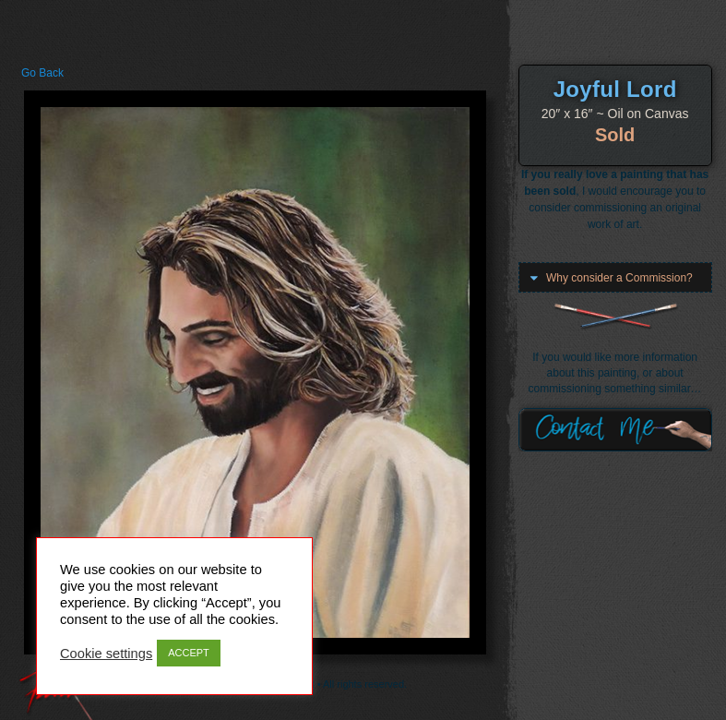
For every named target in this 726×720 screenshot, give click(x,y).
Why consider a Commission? (619, 277)
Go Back (42, 72)
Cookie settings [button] (106, 653)
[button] (615, 278)
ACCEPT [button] (188, 652)
